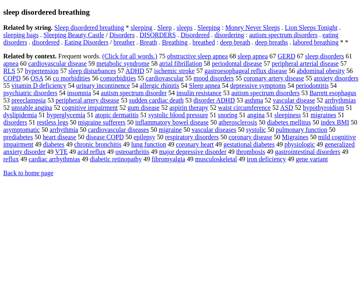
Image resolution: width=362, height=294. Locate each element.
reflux (11, 159)
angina (256, 114)
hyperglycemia (66, 114)
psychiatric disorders (30, 92)
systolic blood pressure (178, 114)
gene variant (312, 159)
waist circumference (244, 107)
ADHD (134, 70)
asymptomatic (21, 129)
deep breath (235, 42)
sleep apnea (252, 56)
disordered (46, 42)
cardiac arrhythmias (54, 159)
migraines (323, 114)
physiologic (300, 144)
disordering (229, 34)
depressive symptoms (258, 85)
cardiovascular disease (57, 63)
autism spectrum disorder (134, 92)
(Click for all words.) (129, 56)
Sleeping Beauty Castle (74, 34)
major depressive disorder (192, 151)
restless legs (52, 122)
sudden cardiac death (156, 100)
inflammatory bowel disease (171, 122)
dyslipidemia (20, 114)
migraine (170, 129)
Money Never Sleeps (252, 27)
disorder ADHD (214, 100)
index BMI (335, 122)
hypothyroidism (323, 107)
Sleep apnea (204, 85)
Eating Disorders (86, 42)
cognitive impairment (90, 107)
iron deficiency (266, 159)
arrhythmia (64, 129)
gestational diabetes (249, 144)
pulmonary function (301, 129)
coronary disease (250, 137)
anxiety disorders (336, 78)
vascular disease (294, 100)
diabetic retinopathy (116, 159)
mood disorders (213, 78)
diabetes (53, 144)
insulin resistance (199, 92)
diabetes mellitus (289, 122)
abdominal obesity (321, 70)
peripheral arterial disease (305, 63)
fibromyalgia (168, 159)
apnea (10, 63)
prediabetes (18, 137)
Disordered (195, 34)
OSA (37, 78)
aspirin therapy (188, 107)
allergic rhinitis (159, 85)
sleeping (141, 27)
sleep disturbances (92, 70)
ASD (286, 107)
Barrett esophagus (332, 92)
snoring (227, 114)
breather (124, 42)
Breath (148, 42)
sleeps (185, 27)
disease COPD (105, 137)
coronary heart (195, 144)
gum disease (143, 107)
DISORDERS (158, 34)
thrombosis (250, 151)
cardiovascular (165, 78)
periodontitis (312, 85)
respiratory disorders (192, 137)
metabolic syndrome (123, 63)
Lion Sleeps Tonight (311, 27)
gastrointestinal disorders (307, 151)
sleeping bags (21, 34)
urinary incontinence (103, 85)
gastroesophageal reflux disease (245, 70)
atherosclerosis (237, 122)
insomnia (79, 92)
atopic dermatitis (116, 114)
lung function (148, 144)
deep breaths (271, 42)
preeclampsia (28, 100)
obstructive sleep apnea (197, 56)
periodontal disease (237, 63)
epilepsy (144, 137)
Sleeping (208, 27)
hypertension (42, 70)
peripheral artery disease (87, 100)
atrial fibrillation (180, 63)
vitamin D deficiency (38, 85)
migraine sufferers (102, 122)
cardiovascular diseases (118, 129)
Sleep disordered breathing (89, 27)
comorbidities (118, 78)
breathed (204, 42)
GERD (287, 56)
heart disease (59, 137)
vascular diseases (214, 129)
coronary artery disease (274, 78)
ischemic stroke (174, 70)
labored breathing (315, 42)
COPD (12, 78)
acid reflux (91, 151)
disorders (15, 122)
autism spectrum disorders (283, 34)
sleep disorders (324, 56)
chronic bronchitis (97, 144)
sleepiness (287, 114)
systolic (256, 129)
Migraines (295, 137)
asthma (254, 100)
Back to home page (28, 172)
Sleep (164, 27)
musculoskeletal (216, 159)
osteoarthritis (132, 151)
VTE (61, 151)
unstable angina (31, 107)
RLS (9, 70)
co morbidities (71, 78)
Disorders (121, 34)
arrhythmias (340, 100)
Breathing (175, 42)
